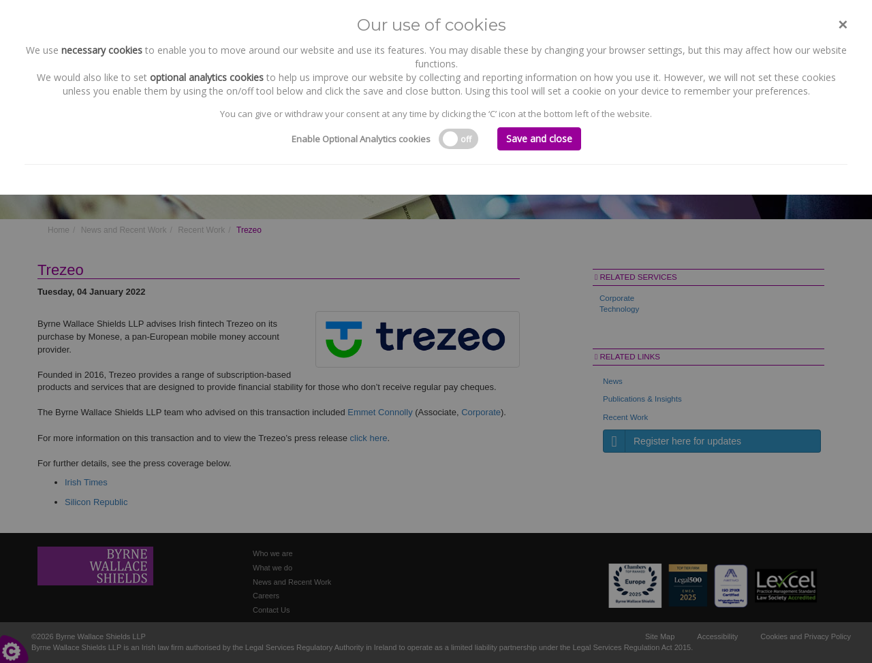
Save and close (539, 138)
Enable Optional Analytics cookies (361, 139)
